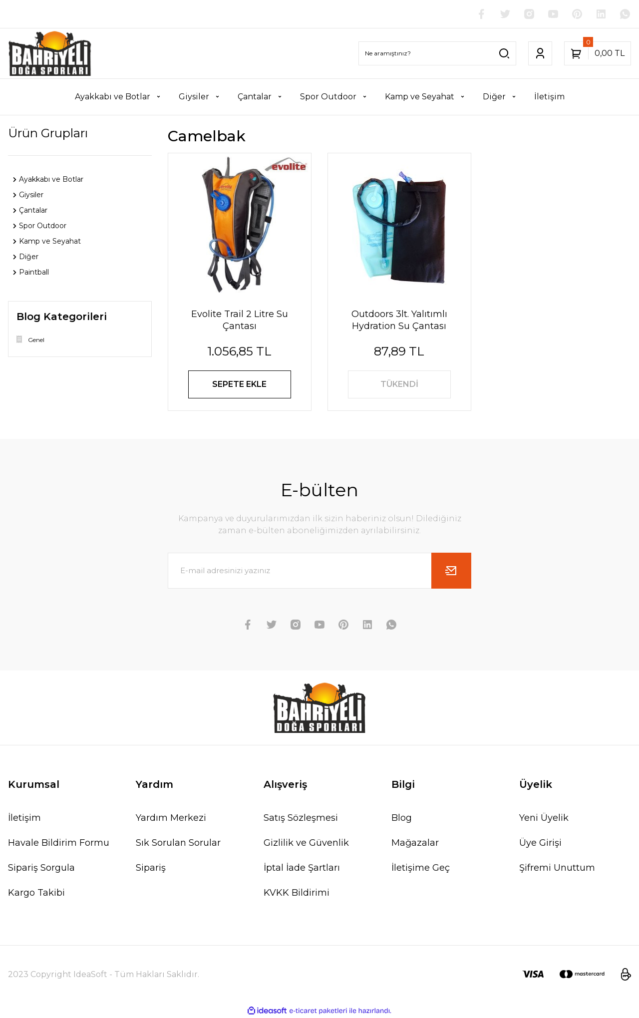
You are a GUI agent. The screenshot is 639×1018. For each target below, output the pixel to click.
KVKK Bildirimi (296, 892)
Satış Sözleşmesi (301, 817)
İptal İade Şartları (302, 867)
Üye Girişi (540, 842)
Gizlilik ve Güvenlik (306, 842)
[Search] (437, 53)
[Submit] (451, 571)
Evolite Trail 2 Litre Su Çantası (239, 320)
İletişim (24, 817)
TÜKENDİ (399, 384)
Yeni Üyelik (544, 817)
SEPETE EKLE (239, 384)
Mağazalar (415, 842)
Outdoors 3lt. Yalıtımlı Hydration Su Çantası (399, 320)
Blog (401, 817)
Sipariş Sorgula (41, 867)
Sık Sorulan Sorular (178, 842)
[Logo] (50, 53)
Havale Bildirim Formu (58, 842)
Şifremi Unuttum (557, 867)
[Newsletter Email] (319, 571)
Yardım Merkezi (171, 817)
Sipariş (151, 867)
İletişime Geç (420, 867)
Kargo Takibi (36, 892)
